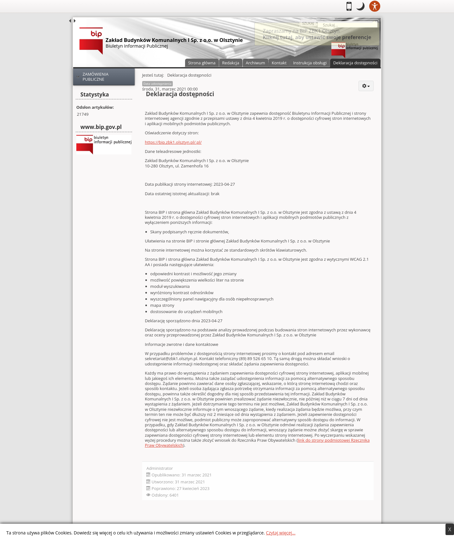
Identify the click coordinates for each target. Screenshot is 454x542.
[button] (360, 6)
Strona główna (202, 63)
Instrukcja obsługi (310, 63)
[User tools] (365, 86)
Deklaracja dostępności (355, 63)
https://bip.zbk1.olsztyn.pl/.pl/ (173, 142)
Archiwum (255, 63)
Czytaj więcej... (280, 533)
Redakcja (230, 63)
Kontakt (279, 63)
